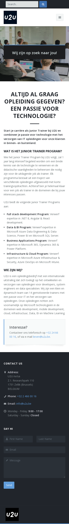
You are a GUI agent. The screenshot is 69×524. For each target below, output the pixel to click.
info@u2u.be (23, 403)
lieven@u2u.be (41, 336)
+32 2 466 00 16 (26, 396)
